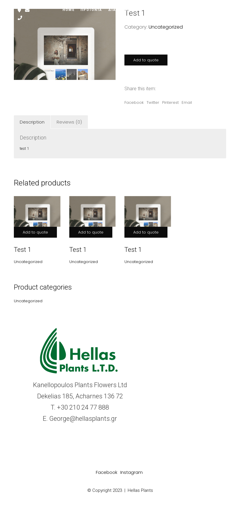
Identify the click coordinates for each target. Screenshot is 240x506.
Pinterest (170, 102)
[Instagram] (131, 472)
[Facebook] (106, 472)
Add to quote (146, 60)
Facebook (134, 102)
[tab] (32, 122)
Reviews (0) (69, 122)
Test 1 (22, 249)
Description (32, 122)
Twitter (153, 102)
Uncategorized (166, 27)
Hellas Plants (140, 490)
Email (187, 102)
